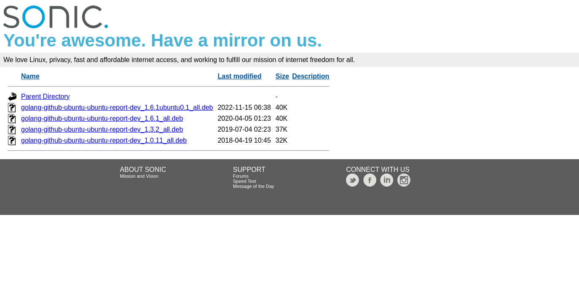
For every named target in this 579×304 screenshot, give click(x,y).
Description (310, 76)
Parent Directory (45, 96)
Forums (241, 176)
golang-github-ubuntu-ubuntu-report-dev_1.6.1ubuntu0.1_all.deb (117, 107)
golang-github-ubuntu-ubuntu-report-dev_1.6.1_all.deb (102, 118)
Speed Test (244, 181)
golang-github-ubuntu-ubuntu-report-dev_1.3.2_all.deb (102, 129)
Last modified (239, 76)
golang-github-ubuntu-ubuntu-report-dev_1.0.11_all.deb (104, 140)
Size (282, 76)
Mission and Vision (139, 176)
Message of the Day (253, 186)
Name (30, 76)
